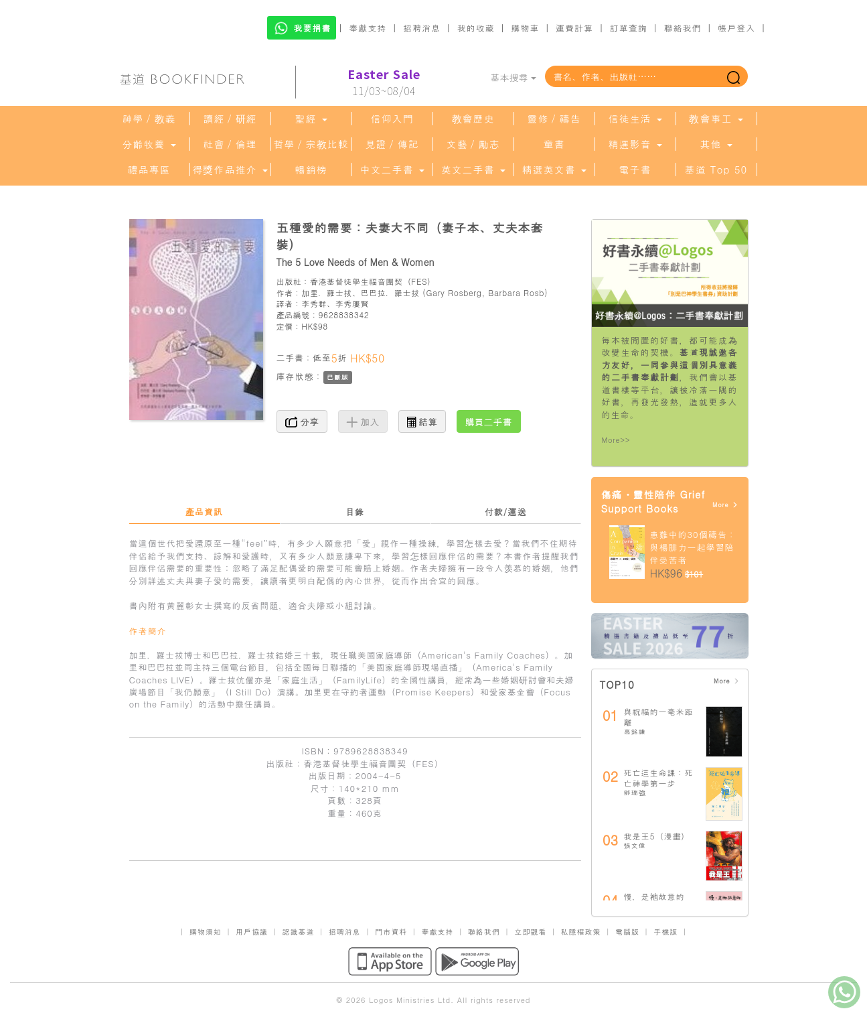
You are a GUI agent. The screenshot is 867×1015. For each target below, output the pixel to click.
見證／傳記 (392, 144)
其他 (716, 144)
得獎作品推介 (229, 169)
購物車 (525, 27)
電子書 (635, 169)
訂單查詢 (628, 27)
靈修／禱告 (554, 118)
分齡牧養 (148, 144)
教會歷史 (473, 118)
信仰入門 (392, 118)
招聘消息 (422, 27)
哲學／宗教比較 (311, 144)
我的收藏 (476, 27)
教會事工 (715, 118)
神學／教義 (149, 118)
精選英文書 (554, 169)
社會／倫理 (230, 144)
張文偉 (635, 845)
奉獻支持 (367, 27)
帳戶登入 (736, 27)
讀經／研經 (230, 118)
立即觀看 (530, 932)
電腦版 (627, 932)
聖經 (311, 118)
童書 (554, 144)
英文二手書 (473, 169)
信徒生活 (634, 118)
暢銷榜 (311, 169)
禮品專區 (149, 169)
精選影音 (634, 144)
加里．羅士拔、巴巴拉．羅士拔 (360, 292)
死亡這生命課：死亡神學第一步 (659, 777)
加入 (363, 421)
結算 (422, 421)
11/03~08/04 (383, 82)
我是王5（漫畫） (657, 835)
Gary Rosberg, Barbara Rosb (485, 292)
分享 (302, 421)
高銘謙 (635, 731)
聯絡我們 (682, 27)
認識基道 (298, 932)
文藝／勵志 (473, 144)
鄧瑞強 (635, 792)
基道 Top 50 (716, 169)
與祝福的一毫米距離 (659, 716)
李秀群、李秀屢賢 (335, 303)
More (725, 504)
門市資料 (391, 932)
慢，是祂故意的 (654, 896)
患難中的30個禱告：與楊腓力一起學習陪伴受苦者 (693, 546)
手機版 (665, 932)
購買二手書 (488, 421)
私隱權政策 (581, 932)
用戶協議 (252, 932)
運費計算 (574, 27)
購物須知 (205, 932)
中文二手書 (392, 169)
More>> (616, 440)
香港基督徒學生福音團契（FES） (373, 281)
